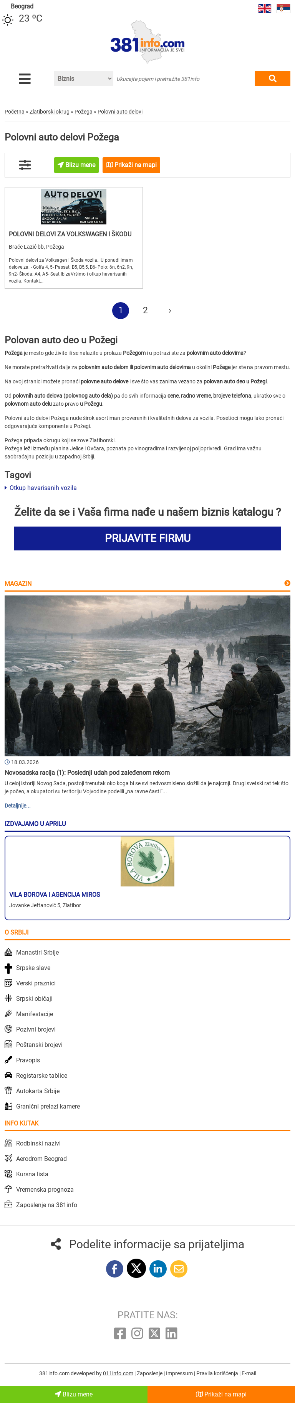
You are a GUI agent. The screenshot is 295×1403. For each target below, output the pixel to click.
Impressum (180, 1373)
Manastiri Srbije (37, 952)
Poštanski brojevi (39, 1044)
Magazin (18, 583)
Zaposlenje (150, 1373)
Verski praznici (36, 983)
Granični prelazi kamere (48, 1106)
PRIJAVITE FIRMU (148, 538)
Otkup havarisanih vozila (41, 488)
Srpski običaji (34, 998)
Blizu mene (74, 1394)
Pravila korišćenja (217, 1373)
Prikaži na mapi (221, 1394)
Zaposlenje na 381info (46, 1205)
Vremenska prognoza (45, 1189)
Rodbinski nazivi (38, 1143)
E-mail (249, 1373)
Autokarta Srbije (38, 1091)
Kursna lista (32, 1174)
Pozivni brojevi (36, 1029)
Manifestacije (34, 1014)
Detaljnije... (18, 806)
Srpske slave (33, 968)
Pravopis (28, 1060)
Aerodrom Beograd (41, 1158)
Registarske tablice (41, 1075)
